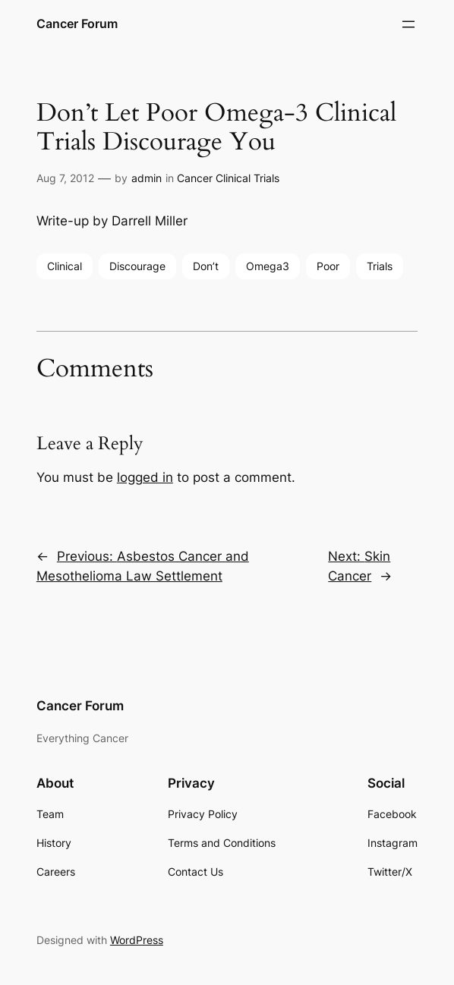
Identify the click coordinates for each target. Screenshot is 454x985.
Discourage (137, 266)
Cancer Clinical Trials (228, 178)
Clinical (64, 266)
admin (146, 178)
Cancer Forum (77, 24)
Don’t (206, 266)
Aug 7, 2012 (65, 178)
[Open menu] (408, 24)
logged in (145, 477)
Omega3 (267, 266)
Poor (328, 266)
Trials (380, 266)
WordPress (136, 939)
